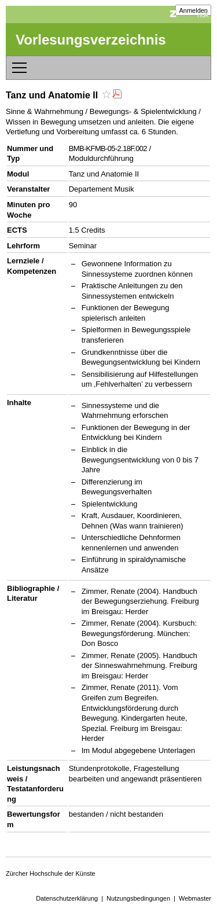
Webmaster (195, 898)
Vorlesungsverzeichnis (91, 39)
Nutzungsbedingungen (138, 898)
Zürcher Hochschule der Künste (50, 873)
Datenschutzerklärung (67, 898)
